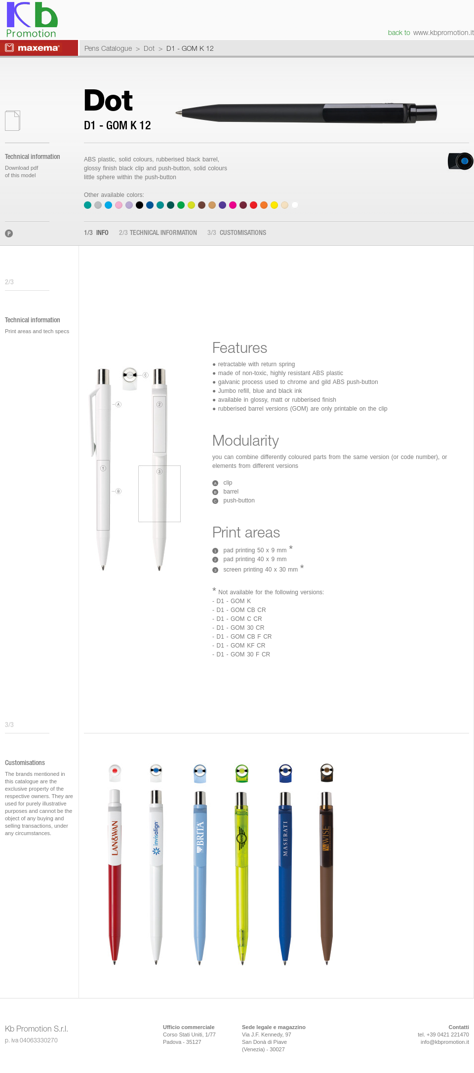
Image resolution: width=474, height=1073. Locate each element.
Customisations (236, 233)
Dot (149, 48)
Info (96, 233)
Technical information (158, 233)
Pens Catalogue (108, 48)
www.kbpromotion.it (443, 32)
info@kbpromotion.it (445, 1042)
